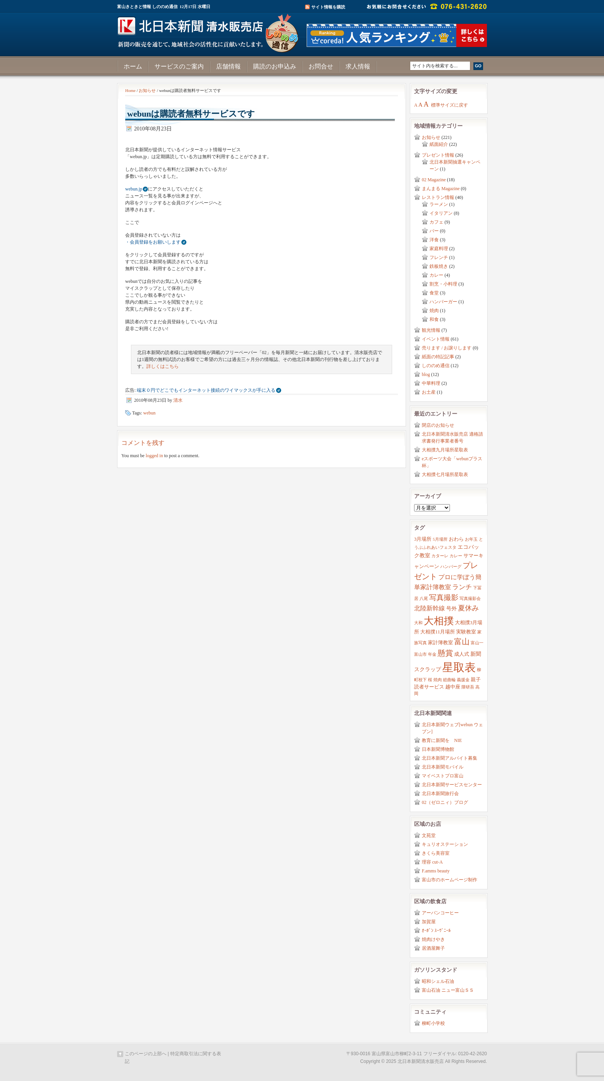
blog (426, 374)
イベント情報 (436, 339)
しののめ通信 (436, 365)
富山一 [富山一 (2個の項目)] (477, 643)
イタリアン (441, 213)
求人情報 (358, 66)
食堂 (434, 293)
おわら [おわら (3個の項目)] (456, 539)
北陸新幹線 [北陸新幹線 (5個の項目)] (429, 608)
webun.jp (133, 189)
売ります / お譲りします (446, 348)
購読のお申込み (274, 66)
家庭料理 (439, 248)
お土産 (429, 392)
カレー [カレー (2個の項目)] (456, 556)
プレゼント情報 (438, 155)
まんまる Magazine (441, 188)
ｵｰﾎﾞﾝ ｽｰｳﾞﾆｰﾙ (436, 930)
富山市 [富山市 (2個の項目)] (420, 654)
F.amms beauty (436, 871)
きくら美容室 (436, 853)
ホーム (133, 66)
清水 (178, 400)
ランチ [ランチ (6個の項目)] (462, 587)
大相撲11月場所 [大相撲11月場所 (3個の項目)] (437, 632)
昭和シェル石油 (438, 981)
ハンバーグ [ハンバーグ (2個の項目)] (450, 567)
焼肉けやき (433, 939)
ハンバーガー (443, 301)
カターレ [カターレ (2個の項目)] (439, 556)
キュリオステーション (445, 844)
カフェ (436, 222)
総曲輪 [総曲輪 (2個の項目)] (449, 680)
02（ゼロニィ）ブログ (445, 802)
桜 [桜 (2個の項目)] (430, 680)
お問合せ (321, 66)
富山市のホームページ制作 (449, 879)
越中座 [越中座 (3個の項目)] (452, 687)
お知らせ (147, 90)
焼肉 (434, 310)
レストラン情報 (438, 197)
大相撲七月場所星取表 (445, 474)
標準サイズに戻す (449, 105)
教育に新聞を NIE (442, 740)
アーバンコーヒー (440, 913)
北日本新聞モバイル (442, 767)
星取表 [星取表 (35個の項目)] (459, 667)
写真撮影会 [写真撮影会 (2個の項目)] (470, 598)
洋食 (434, 239)
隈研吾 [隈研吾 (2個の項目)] (467, 687)
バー (434, 231)
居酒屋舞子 (433, 948)
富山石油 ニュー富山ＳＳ (448, 990)
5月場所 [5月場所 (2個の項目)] (440, 539)
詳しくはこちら (162, 366)
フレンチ (439, 257)
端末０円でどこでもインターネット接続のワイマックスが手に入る (206, 390)
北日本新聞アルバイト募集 (449, 758)
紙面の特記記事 (438, 356)
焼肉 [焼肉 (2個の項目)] (437, 680)
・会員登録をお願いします (153, 242)
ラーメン (439, 204)
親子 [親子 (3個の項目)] (476, 679)
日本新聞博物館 (438, 749)
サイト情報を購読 (328, 7)
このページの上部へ (145, 1053)
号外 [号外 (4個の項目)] (451, 608)
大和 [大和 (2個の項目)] (418, 623)
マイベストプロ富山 (442, 776)
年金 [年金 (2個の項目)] (432, 654)
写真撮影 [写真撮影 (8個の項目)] (443, 597)
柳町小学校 (433, 1023)
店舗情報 (228, 66)
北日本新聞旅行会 (440, 793)
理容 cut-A (432, 862)
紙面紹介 (439, 144)
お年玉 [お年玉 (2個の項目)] (471, 539)
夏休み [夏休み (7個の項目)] (468, 608)
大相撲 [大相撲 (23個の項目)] (439, 621)
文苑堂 (429, 835)
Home (130, 90)
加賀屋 (429, 921)
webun (149, 413)
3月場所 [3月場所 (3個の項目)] (422, 539)
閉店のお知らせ (438, 425)
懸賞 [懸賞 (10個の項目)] (445, 653)
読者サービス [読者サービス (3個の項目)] (429, 687)
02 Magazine (434, 179)
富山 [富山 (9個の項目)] (462, 641)
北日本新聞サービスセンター (452, 784)
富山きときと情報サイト (209, 30)
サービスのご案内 (179, 66)
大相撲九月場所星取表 (445, 450)
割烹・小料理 (443, 284)
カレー (436, 275)
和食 (434, 319)
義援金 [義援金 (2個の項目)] (463, 680)
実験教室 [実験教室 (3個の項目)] (466, 632)
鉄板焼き (439, 266)
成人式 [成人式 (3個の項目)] (461, 654)
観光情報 (431, 330)
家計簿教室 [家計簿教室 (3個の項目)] (440, 642)
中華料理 (431, 383)
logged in (154, 455)
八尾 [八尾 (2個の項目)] (423, 598)
